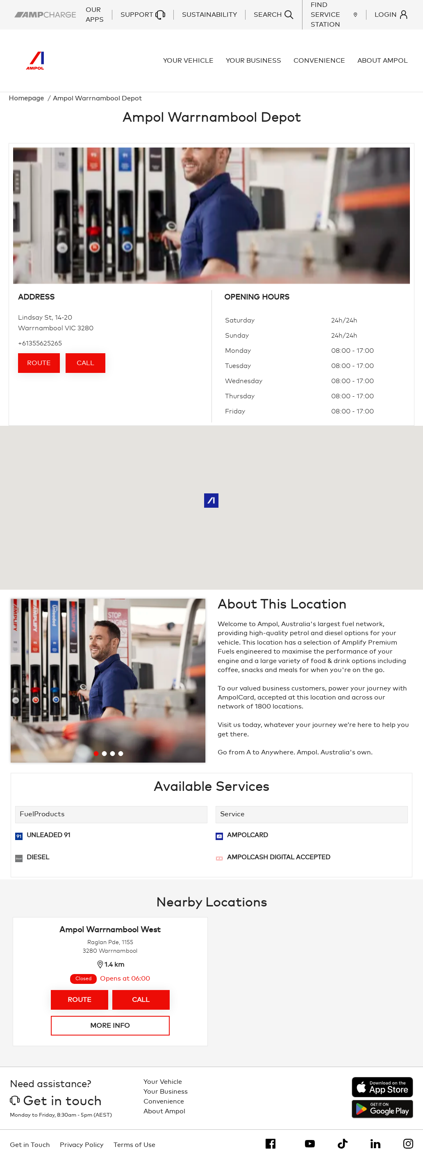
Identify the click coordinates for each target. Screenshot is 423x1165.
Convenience (320, 63)
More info (110, 1030)
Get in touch (56, 1106)
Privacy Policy (82, 1150)
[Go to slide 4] (120, 758)
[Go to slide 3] (112, 758)
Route (39, 368)
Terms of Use (134, 1150)
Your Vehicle (189, 63)
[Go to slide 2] (104, 758)
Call (85, 368)
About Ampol (383, 63)
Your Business (254, 63)
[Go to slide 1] (95, 758)
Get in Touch (30, 1150)
